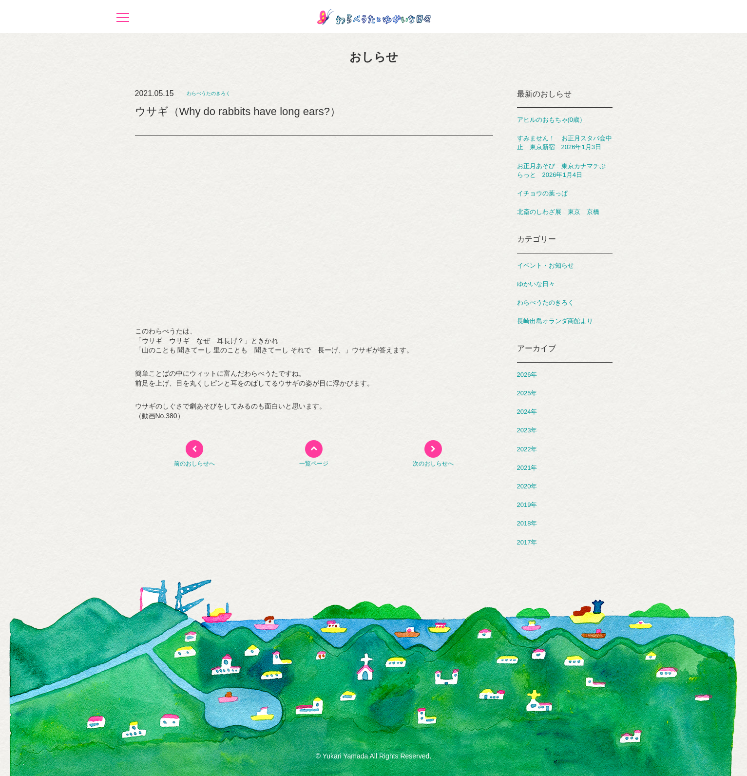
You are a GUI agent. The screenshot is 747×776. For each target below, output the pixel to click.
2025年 (527, 393)
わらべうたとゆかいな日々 (373, 16)
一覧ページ (313, 463)
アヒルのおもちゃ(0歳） (551, 119)
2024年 (527, 411)
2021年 (527, 467)
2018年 (527, 523)
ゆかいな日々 (536, 284)
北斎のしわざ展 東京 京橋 (558, 211)
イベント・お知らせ (545, 265)
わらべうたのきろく (208, 93)
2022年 (527, 449)
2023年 (527, 430)
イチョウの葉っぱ (542, 193)
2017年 (527, 542)
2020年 (527, 486)
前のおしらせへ (194, 463)
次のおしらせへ (433, 463)
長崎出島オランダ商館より (555, 321)
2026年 (527, 374)
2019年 (527, 504)
